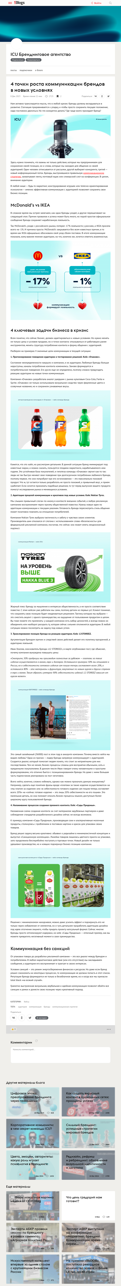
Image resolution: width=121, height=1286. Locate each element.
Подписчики (26, 70)
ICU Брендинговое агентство (41, 54)
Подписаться (17, 60)
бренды (47, 1007)
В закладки (42, 1018)
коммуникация (35, 1007)
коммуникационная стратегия (64, 1007)
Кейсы (26, 1001)
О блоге (39, 70)
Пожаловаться (33, 60)
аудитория (22, 1007)
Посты (14, 70)
